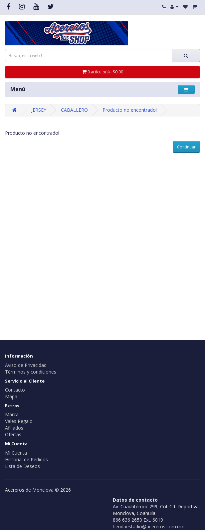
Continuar (186, 147)
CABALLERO (74, 110)
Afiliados (14, 428)
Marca (12, 414)
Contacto (15, 390)
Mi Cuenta (16, 453)
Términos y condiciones (30, 372)
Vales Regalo (19, 421)
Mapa (11, 396)
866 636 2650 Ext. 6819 (138, 520)
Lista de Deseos (22, 466)
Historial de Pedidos (26, 459)
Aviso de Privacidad (26, 365)
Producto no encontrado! (129, 110)
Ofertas (13, 434)
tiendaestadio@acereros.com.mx (148, 526)
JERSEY (38, 110)
